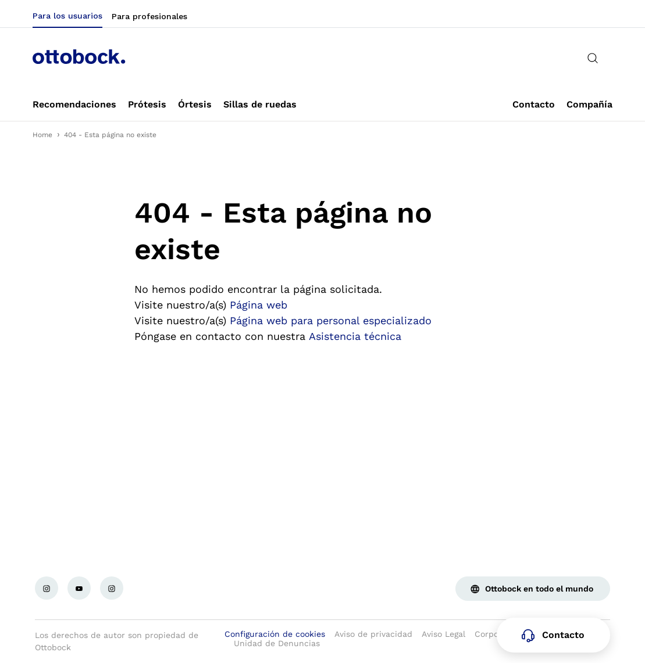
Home (42, 135)
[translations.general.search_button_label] (592, 58)
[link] (74, 105)
